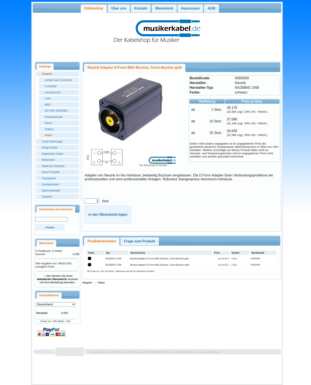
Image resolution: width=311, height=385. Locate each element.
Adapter (87, 282)
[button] (50, 227)
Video (101, 282)
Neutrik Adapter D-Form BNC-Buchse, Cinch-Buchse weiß (159, 264)
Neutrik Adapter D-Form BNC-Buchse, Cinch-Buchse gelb (159, 258)
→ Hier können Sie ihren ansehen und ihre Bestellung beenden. (57, 279)
